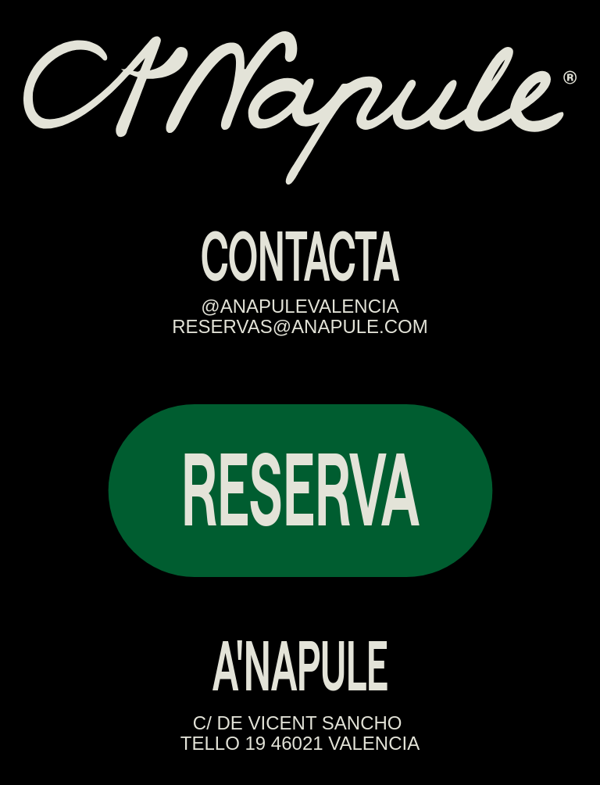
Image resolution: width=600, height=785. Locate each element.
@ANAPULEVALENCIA (299, 306)
